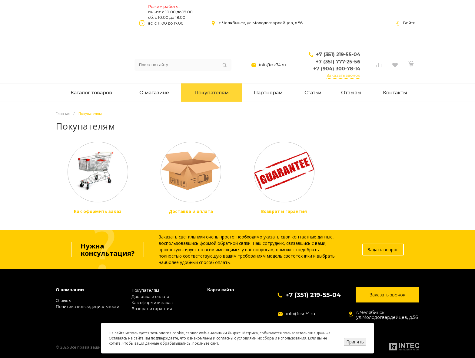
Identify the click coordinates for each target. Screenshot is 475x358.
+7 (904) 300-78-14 (336, 69)
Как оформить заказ (152, 302)
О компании (70, 289)
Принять (355, 342)
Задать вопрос (383, 249)
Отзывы (63, 300)
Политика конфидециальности (87, 306)
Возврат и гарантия (151, 308)
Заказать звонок (343, 75)
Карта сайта (220, 289)
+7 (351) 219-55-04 (338, 54)
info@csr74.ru (272, 64)
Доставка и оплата (150, 296)
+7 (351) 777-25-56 (338, 62)
